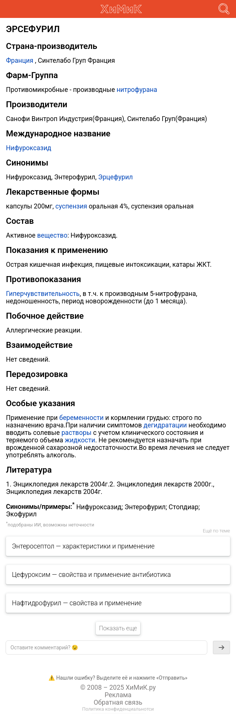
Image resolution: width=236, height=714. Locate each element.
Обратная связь (118, 702)
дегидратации (165, 425)
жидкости (80, 440)
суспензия (71, 206)
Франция (19, 60)
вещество (52, 235)
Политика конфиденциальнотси (118, 709)
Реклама (117, 695)
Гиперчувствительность (43, 293)
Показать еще (118, 628)
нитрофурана (137, 89)
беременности (81, 417)
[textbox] (106, 647)
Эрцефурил (115, 177)
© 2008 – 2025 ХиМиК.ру (118, 687)
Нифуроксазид (28, 148)
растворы (77, 432)
